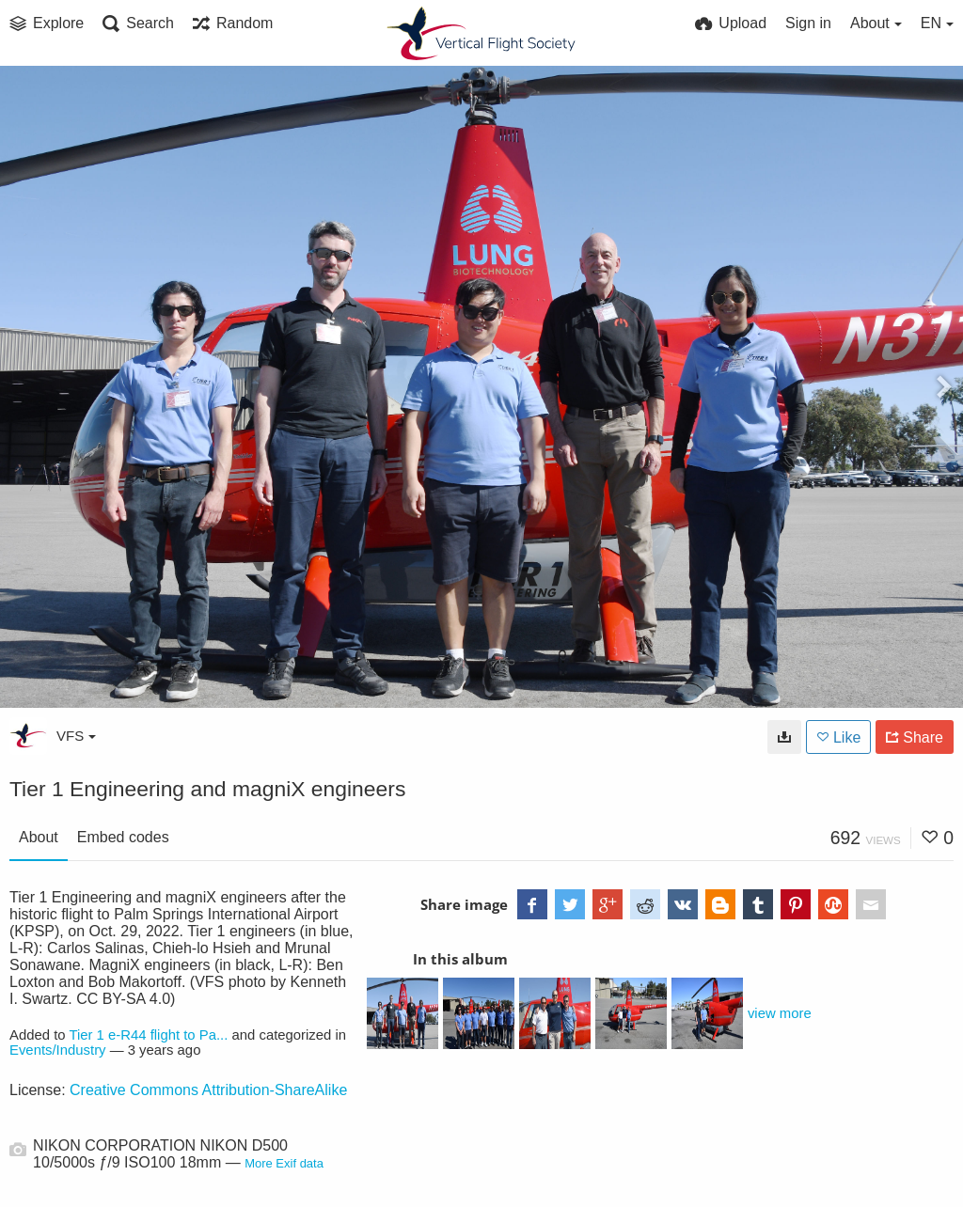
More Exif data (284, 1163)
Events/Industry (57, 1050)
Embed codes (123, 837)
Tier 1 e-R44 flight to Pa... (148, 1034)
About (38, 837)
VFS (76, 736)
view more (780, 1013)
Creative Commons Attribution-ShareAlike (208, 1090)
